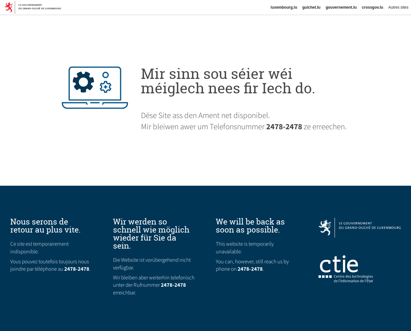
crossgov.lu (372, 7)
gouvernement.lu (341, 7)
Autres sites (398, 7)
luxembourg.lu (284, 7)
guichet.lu (311, 7)
